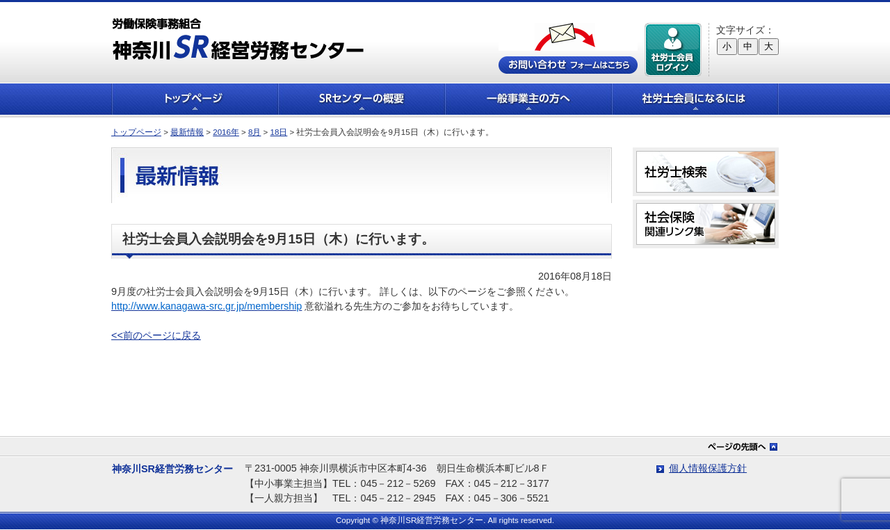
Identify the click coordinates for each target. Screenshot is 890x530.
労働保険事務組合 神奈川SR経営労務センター (238, 38)
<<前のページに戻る (156, 335)
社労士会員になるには (695, 99)
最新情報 (187, 132)
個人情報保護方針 (708, 468)
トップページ (194, 99)
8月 (254, 132)
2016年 (226, 132)
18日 (279, 132)
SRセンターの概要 (361, 99)
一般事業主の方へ (528, 99)
